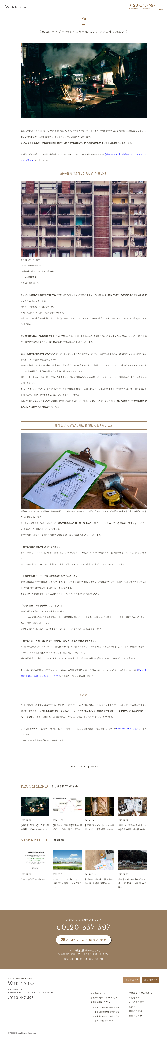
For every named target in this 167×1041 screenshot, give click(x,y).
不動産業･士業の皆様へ (140, 993)
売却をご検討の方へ (100, 1002)
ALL (83, 767)
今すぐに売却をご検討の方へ (107, 1007)
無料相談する (151, 980)
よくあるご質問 (136, 1002)
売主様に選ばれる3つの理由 (104, 997)
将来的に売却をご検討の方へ (107, 1016)
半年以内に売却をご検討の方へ (108, 1012)
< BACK (71, 767)
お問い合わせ (135, 1015)
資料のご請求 (135, 1011)
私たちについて (98, 993)
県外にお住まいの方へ (104, 1020)
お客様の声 (134, 997)
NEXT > (95, 767)
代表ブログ (134, 1006)
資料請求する (131, 980)
